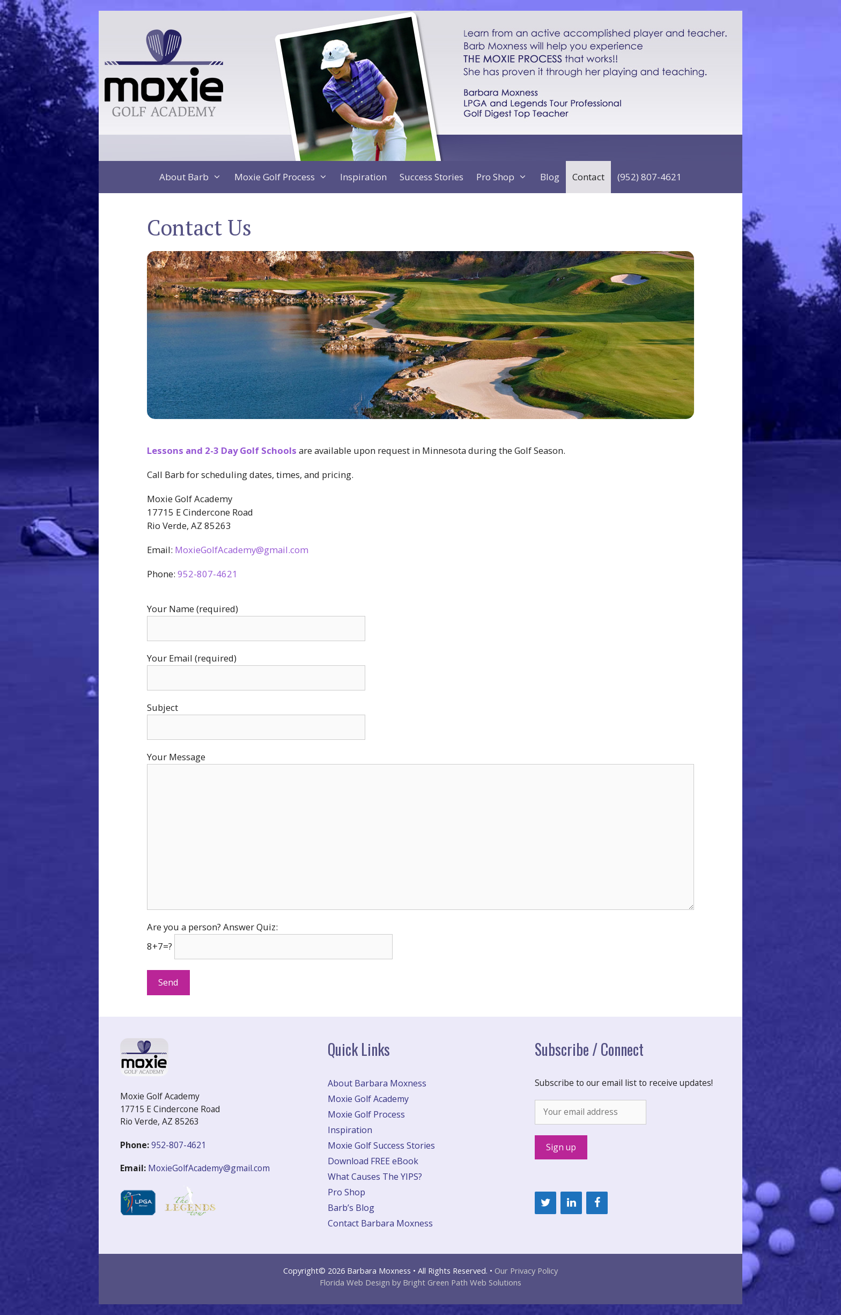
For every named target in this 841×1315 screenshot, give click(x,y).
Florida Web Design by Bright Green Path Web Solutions (420, 1282)
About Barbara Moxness (377, 1083)
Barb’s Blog (351, 1208)
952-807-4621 (208, 574)
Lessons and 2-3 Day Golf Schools (222, 450)
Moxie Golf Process (284, 177)
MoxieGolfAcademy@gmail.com (241, 549)
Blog (549, 177)
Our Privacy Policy (526, 1270)
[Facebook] (597, 1203)
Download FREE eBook (373, 1161)
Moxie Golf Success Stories (381, 1145)
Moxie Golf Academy (368, 1099)
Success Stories (431, 177)
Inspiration (363, 177)
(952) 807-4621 (649, 177)
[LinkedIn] (571, 1203)
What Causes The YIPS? (375, 1176)
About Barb (193, 177)
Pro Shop (505, 177)
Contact (588, 177)
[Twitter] (545, 1203)
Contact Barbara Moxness (380, 1223)
